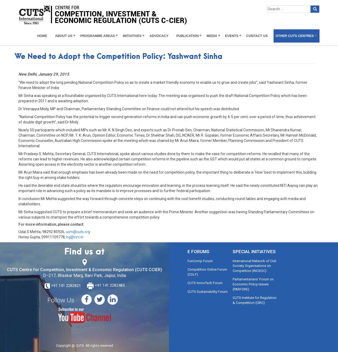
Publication (187, 36)
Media (211, 36)
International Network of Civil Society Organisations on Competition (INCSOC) (254, 266)
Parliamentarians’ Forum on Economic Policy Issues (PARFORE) (253, 284)
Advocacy (158, 36)
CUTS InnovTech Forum (205, 283)
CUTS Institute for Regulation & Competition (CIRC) (254, 300)
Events (231, 36)
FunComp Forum (200, 261)
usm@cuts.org (78, 232)
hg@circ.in (74, 237)
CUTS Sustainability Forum (207, 292)
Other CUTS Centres (295, 36)
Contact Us (257, 36)
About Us (63, 36)
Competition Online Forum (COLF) (207, 271)
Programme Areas (97, 36)
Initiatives (132, 36)
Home (42, 36)
